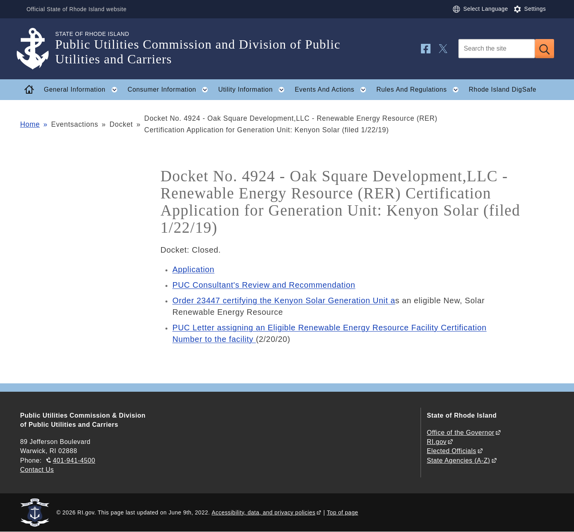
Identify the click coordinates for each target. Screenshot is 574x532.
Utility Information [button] (253, 89)
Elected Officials (451, 451)
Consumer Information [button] (170, 89)
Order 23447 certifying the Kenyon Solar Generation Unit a (283, 300)
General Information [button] (83, 89)
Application (193, 269)
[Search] (496, 48)
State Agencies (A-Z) (458, 460)
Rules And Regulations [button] (419, 89)
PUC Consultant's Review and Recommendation (263, 285)
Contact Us (37, 469)
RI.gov (437, 441)
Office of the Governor (460, 432)
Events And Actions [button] (333, 89)
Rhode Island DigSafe (503, 89)
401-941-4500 (74, 460)
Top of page (342, 512)
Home (29, 124)
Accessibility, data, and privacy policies (263, 512)
